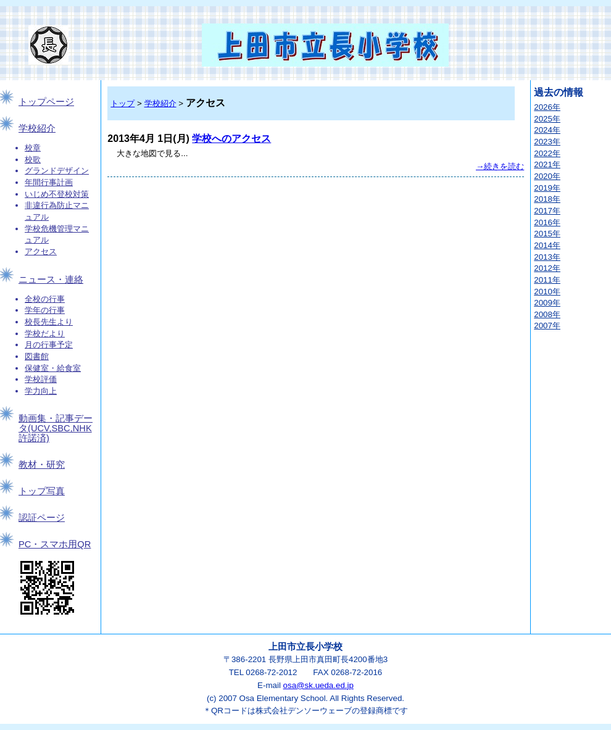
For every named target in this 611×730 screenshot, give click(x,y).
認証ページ (42, 518)
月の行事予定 (49, 344)
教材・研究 (42, 465)
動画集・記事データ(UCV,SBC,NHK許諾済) (56, 428)
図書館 (37, 356)
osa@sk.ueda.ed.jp (318, 685)
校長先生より (49, 321)
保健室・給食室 (53, 368)
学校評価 (41, 379)
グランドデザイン (57, 170)
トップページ (46, 102)
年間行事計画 (49, 182)
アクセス (41, 251)
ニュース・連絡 (51, 279)
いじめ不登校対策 (57, 194)
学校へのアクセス (231, 138)
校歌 (33, 159)
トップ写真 (42, 491)
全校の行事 (45, 299)
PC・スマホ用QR (55, 544)
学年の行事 (45, 310)
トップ (122, 103)
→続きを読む (500, 166)
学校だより (45, 333)
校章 (33, 147)
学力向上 (41, 391)
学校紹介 (37, 128)
